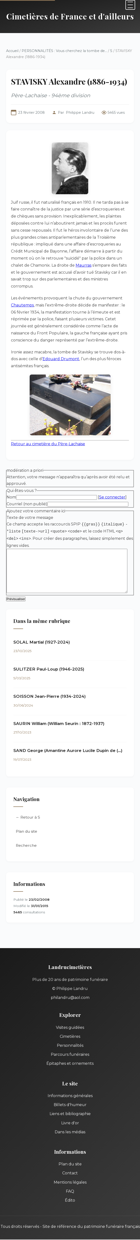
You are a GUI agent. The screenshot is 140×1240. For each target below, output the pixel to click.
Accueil (12, 51)
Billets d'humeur (70, 1098)
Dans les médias (70, 1125)
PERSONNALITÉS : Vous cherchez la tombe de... (64, 51)
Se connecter (112, 490)
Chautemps (22, 298)
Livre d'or (70, 1116)
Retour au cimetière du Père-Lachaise (48, 437)
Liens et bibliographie (70, 1107)
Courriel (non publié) (27, 497)
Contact (70, 1166)
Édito (70, 1194)
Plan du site (26, 825)
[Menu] (130, 5)
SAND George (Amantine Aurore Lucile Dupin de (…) (67, 744)
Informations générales (70, 1089)
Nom (11, 490)
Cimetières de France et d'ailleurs (70, 16)
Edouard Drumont (53, 352)
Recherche (26, 839)
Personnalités (70, 1039)
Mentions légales (70, 1176)
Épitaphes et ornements (70, 1057)
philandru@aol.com (70, 991)
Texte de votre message (30, 510)
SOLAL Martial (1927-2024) (41, 635)
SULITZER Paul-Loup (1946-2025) (48, 662)
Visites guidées (70, 1021)
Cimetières (70, 1030)
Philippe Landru (80, 112)
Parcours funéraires (70, 1048)
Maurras (125, 258)
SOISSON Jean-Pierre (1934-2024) (49, 690)
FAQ (70, 1185)
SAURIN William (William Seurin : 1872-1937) (59, 717)
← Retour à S (28, 811)
